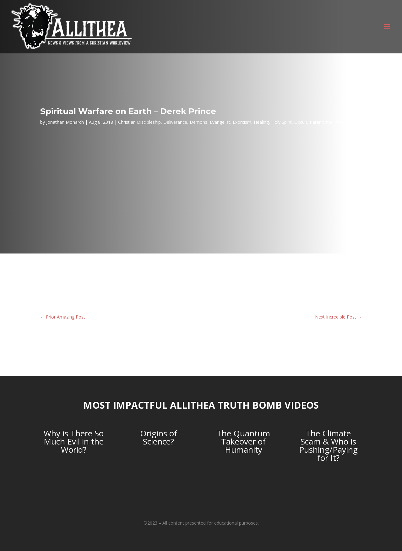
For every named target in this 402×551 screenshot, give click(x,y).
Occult (300, 122)
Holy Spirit (281, 122)
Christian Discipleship (139, 122)
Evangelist (220, 122)
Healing (261, 122)
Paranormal (322, 122)
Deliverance (175, 122)
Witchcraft (346, 122)
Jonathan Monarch (65, 122)
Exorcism (242, 122)
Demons (198, 122)
